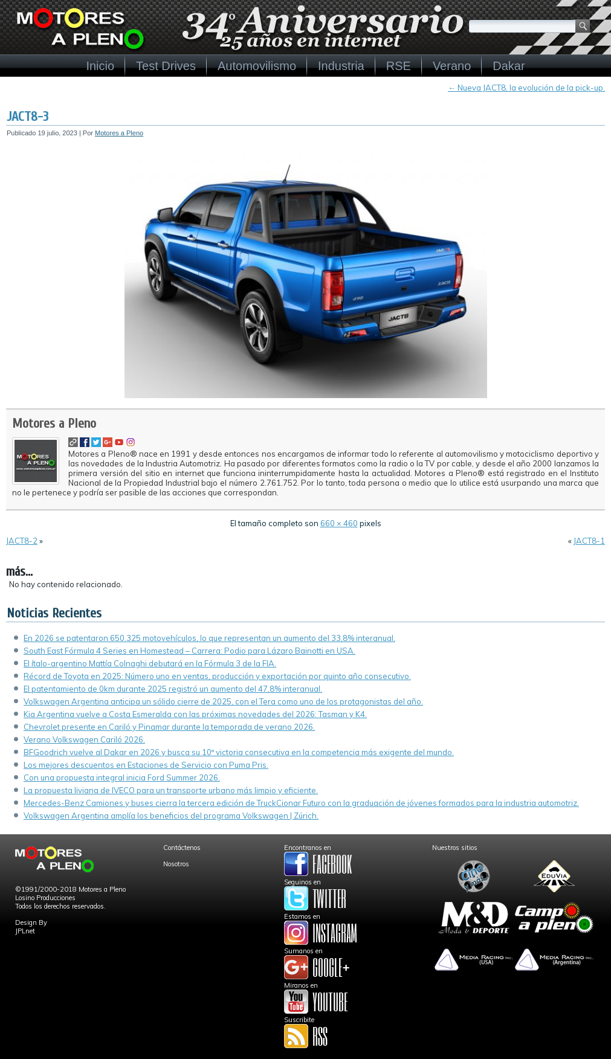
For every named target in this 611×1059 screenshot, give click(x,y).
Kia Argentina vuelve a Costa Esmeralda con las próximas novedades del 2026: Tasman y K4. (195, 714)
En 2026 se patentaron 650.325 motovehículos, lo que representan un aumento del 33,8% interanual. (209, 638)
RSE (398, 65)
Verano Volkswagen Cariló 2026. (84, 739)
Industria (341, 65)
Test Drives (166, 65)
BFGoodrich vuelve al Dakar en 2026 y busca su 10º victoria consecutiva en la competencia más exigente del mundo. (239, 752)
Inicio (100, 65)
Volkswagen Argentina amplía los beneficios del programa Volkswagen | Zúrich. (171, 815)
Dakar (509, 65)
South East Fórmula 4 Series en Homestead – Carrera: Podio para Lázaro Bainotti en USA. (189, 650)
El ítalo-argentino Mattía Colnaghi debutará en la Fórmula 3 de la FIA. (150, 663)
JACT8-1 (589, 541)
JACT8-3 (27, 116)
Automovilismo (257, 65)
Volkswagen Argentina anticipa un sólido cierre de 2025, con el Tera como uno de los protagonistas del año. (223, 701)
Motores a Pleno (119, 133)
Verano (452, 65)
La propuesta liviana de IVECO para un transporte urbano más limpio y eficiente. (171, 790)
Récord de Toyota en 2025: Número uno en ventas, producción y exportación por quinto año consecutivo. (217, 676)
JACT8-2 (21, 541)
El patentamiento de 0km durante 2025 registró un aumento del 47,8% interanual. (173, 689)
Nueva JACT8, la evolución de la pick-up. (526, 87)
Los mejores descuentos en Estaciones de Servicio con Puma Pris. (146, 765)
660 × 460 (339, 523)
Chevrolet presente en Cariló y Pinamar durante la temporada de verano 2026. (169, 727)
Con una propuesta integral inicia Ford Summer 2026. (122, 777)
